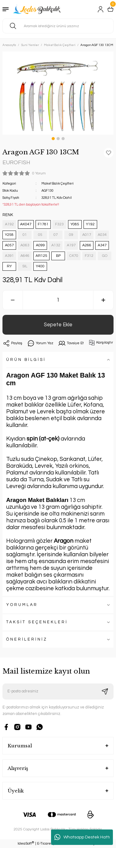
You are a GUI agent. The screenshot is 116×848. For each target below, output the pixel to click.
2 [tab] (58, 138)
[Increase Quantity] (103, 300)
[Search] (58, 26)
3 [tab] (63, 138)
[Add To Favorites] (109, 153)
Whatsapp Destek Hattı (82, 837)
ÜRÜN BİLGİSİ (26, 360)
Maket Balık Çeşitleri (57, 183)
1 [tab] (53, 138)
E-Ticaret (44, 844)
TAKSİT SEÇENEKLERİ (37, 622)
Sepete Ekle (58, 324)
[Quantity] (58, 300)
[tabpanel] (58, 93)
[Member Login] (100, 9)
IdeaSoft (26, 843)
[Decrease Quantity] (13, 300)
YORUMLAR (22, 605)
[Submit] (105, 691)
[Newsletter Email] (58, 691)
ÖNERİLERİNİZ (26, 639)
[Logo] (37, 9)
